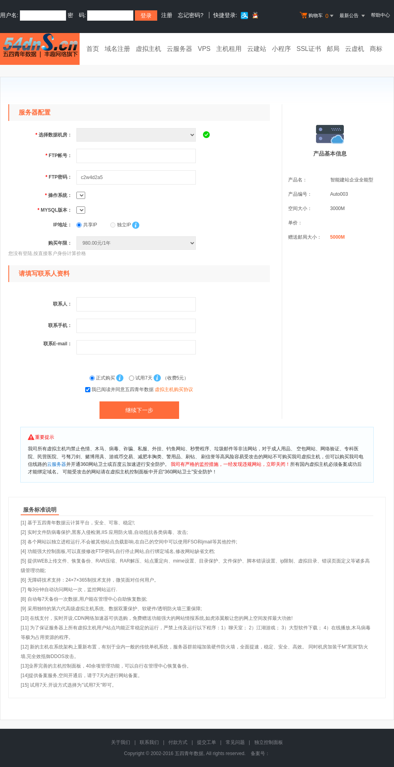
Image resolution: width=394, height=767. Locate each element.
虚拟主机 (148, 48)
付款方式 (177, 742)
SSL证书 (308, 48)
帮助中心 (380, 15)
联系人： (62, 304)
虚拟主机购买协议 (174, 389)
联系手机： (60, 325)
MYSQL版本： (54, 210)
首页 (92, 48)
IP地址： (62, 225)
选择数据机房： (53, 135)
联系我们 (149, 742)
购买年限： (60, 243)
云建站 (256, 48)
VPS (204, 48)
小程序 (281, 48)
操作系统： (58, 195)
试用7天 (141, 378)
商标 (376, 48)
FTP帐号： (58, 155)
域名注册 (117, 48)
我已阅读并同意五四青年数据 (142, 389)
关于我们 (120, 742)
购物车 (317, 16)
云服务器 (179, 48)
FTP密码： (58, 177)
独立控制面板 (268, 742)
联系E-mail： (57, 344)
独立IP (120, 225)
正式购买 (103, 378)
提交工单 (206, 742)
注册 (166, 15)
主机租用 (229, 48)
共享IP (86, 225)
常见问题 (235, 742)
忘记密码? (190, 15)
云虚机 (354, 48)
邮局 (333, 48)
